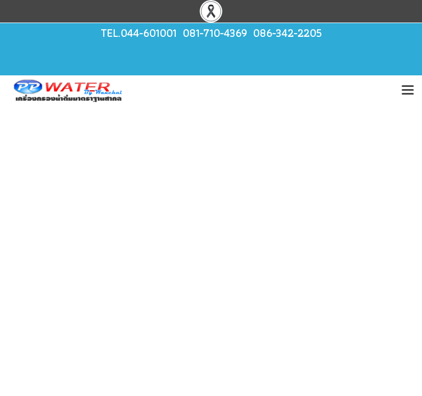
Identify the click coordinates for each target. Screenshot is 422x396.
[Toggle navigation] (408, 91)
